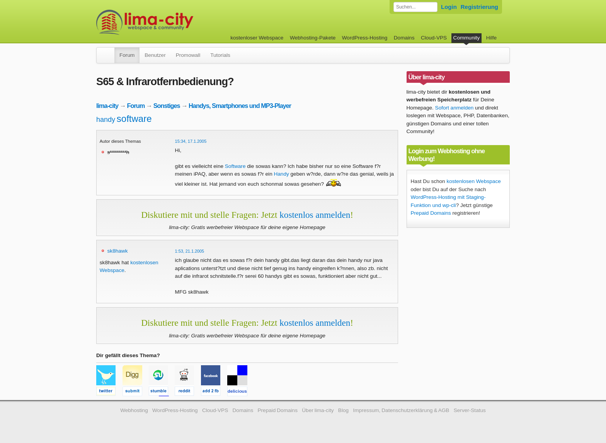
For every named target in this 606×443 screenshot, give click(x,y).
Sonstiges (166, 105)
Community (466, 38)
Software (235, 166)
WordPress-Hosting (365, 38)
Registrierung (479, 6)
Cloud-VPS (434, 38)
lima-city (107, 105)
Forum (126, 55)
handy (105, 119)
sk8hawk (117, 251)
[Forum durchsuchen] (415, 7)
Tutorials (220, 55)
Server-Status (470, 410)
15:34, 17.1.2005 (191, 141)
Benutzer (155, 55)
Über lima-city (318, 410)
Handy (281, 174)
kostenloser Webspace (256, 38)
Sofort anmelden (454, 108)
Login (449, 6)
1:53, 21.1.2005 (189, 251)
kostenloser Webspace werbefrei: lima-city (173, 22)
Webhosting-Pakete (312, 38)
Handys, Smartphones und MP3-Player (240, 105)
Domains (404, 38)
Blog (343, 410)
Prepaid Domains (431, 213)
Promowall (188, 55)
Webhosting (134, 410)
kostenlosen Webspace (473, 181)
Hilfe (491, 38)
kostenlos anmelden (314, 215)
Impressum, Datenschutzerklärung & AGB (401, 410)
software (134, 118)
